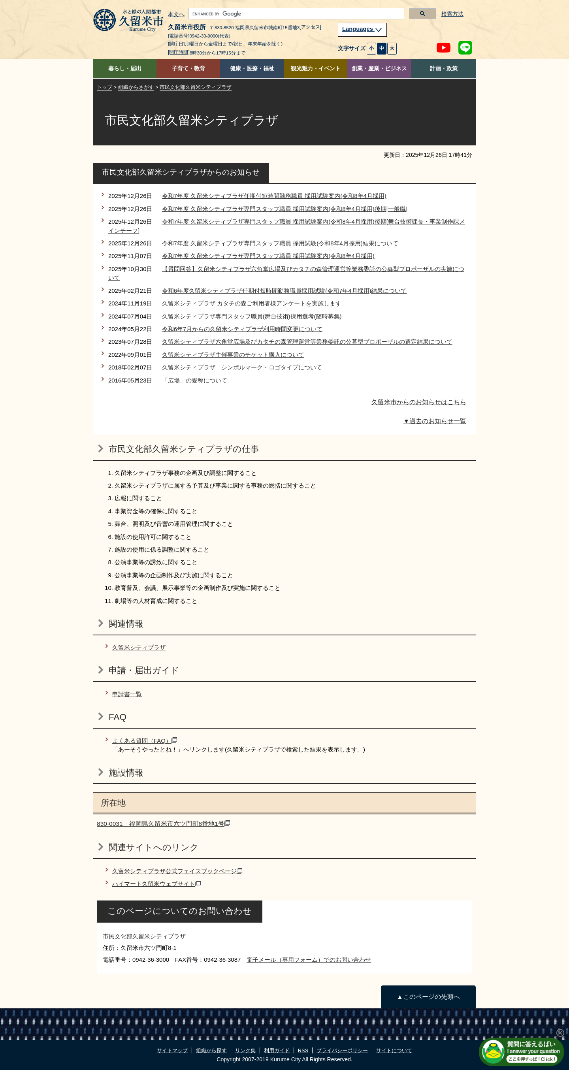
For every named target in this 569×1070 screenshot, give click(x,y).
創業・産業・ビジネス (379, 69)
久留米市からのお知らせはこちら (418, 402)
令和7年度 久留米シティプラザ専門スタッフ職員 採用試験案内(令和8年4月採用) (268, 255)
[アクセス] (310, 27)
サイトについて (394, 1050)
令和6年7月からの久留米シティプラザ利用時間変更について (242, 329)
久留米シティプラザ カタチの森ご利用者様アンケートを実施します (251, 303)
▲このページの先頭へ (428, 996)
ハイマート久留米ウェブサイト (156, 883)
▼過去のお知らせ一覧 (434, 421)
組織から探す (211, 1050)
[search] (295, 13)
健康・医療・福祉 (252, 69)
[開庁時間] (179, 52)
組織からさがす (136, 87)
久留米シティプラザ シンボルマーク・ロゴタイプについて (242, 367)
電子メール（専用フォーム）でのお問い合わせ (309, 959)
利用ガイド (277, 1050)
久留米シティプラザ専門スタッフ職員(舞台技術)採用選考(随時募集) (252, 316)
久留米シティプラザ (139, 647)
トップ (104, 87)
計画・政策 (444, 69)
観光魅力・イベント (316, 69)
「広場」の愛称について (194, 380)
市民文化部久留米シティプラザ (196, 87)
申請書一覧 (127, 694)
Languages (362, 29)
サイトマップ (172, 1050)
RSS (303, 1050)
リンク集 (245, 1050)
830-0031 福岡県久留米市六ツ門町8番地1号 (163, 823)
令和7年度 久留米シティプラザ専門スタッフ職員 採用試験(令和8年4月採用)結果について (280, 243)
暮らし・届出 (124, 69)
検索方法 (452, 14)
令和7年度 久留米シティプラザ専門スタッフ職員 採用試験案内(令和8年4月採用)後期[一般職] (284, 208)
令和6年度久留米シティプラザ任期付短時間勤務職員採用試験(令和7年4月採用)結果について (284, 290)
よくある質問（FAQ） (144, 740)
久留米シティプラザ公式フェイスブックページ (177, 871)
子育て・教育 (188, 69)
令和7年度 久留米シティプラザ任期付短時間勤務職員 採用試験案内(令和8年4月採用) (274, 195)
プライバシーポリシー (342, 1050)
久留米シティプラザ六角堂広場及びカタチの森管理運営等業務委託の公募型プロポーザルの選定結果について (307, 341)
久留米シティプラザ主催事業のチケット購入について (233, 354)
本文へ (176, 14)
